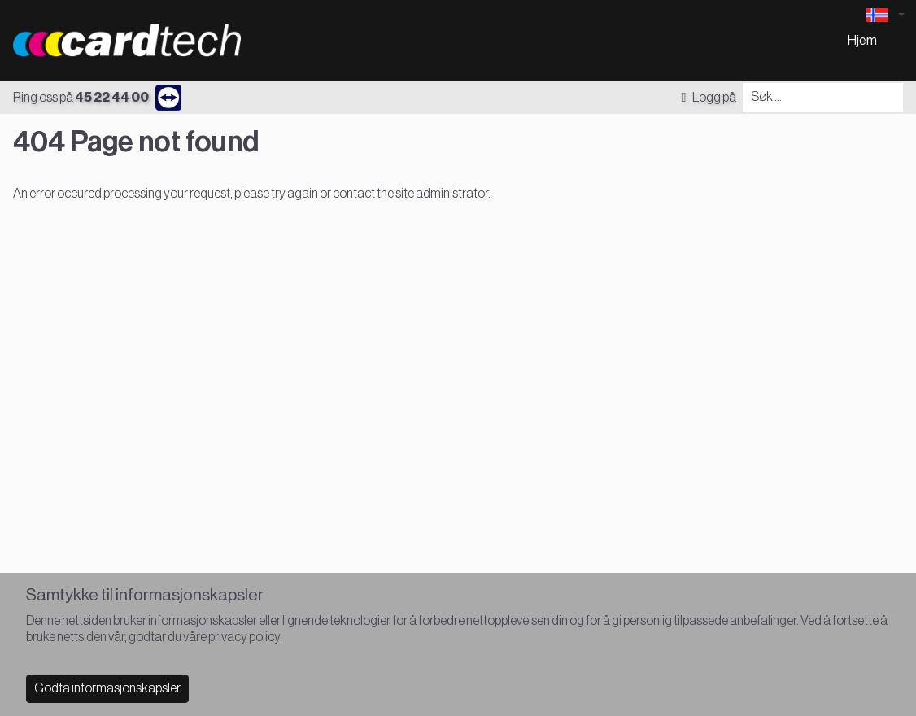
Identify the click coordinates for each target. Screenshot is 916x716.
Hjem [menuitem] (862, 40)
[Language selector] (885, 15)
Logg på (708, 98)
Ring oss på (81, 97)
